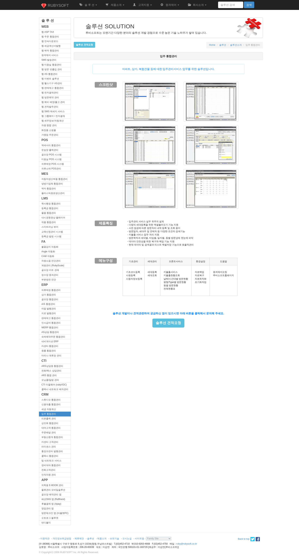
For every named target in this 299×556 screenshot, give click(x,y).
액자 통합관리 (48, 188)
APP (44, 480)
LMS (44, 198)
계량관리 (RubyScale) (52, 265)
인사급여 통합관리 (51, 323)
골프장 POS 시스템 (51, 154)
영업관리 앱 (47, 508)
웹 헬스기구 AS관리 (51, 83)
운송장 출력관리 (49, 150)
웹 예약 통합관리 (50, 50)
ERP (44, 284)
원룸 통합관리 (48, 350)
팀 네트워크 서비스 (51, 460)
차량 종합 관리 (49, 125)
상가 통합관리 (48, 294)
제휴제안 (79, 538)
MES (44, 173)
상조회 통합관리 (49, 423)
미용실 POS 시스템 (51, 159)
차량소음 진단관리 (51, 260)
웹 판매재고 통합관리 (52, 88)
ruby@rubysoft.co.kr (186, 543)
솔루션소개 (236, 45)
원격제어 (170, 4)
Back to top (243, 539)
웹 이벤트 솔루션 (50, 78)
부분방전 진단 (48, 279)
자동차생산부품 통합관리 (54, 179)
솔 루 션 (88, 4)
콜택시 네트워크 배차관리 (54, 389)
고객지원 (142, 4)
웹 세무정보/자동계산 (52, 120)
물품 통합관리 (48, 213)
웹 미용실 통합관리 (51, 64)
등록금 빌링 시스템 (51, 236)
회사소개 (197, 4)
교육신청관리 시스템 (52, 231)
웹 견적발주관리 (49, 106)
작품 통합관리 (48, 222)
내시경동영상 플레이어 (53, 217)
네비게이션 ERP (49, 341)
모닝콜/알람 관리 (50, 380)
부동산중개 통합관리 (52, 437)
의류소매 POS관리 (51, 168)
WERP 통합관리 (49, 327)
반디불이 (46, 522)
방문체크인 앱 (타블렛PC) (54, 513)
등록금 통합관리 (49, 208)
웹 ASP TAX (47, 32)
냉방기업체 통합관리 (52, 183)
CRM (44, 394)
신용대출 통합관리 (51, 404)
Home (212, 45)
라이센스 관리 (48, 446)
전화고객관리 (48, 470)
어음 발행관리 (48, 308)
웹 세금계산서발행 (51, 46)
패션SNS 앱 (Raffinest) (53, 499)
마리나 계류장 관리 (51, 355)
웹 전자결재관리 (49, 92)
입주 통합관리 (48, 414)
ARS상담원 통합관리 (52, 366)
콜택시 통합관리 (49, 456)
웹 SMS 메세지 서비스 (53, 111)
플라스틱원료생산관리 (53, 193)
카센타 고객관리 (49, 442)
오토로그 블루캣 (49, 518)
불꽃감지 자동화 (49, 247)
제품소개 (115, 4)
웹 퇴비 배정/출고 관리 (53, 102)
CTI (43, 360)
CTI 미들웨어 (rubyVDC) (54, 384)
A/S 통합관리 (48, 304)
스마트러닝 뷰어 (49, 227)
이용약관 (45, 538)
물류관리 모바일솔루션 (53, 490)
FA (43, 241)
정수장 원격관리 (49, 275)
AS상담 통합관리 (50, 332)
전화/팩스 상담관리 (51, 370)
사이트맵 (139, 538)
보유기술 (114, 538)
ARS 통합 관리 (49, 375)
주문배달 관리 (48, 432)
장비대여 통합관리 (51, 465)
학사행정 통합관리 (51, 203)
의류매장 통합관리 (51, 290)
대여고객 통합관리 (51, 428)
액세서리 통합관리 (51, 145)
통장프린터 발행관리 (52, 451)
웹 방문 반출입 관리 (51, 69)
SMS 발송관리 (48, 60)
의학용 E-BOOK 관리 (52, 485)
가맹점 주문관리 (49, 135)
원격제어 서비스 (49, 55)
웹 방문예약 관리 (50, 97)
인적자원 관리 (48, 474)
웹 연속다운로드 (49, 41)
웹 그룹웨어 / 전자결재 (53, 116)
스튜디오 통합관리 (51, 399)
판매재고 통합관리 (51, 318)
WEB (45, 26)
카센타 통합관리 (49, 346)
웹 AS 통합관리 (49, 74)
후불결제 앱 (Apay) (51, 504)
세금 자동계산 (48, 409)
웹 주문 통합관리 (50, 36)
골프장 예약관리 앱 (51, 494)
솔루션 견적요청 (168, 323)
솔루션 (222, 45)
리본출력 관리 (48, 418)
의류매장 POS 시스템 (52, 164)
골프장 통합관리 (49, 299)
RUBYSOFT (55, 6)
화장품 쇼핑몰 (48, 130)
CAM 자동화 (47, 256)
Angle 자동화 (48, 251)
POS (44, 140)
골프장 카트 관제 (50, 270)
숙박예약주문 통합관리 (53, 336)
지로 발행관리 (48, 313)
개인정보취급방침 (62, 538)
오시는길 (127, 538)
